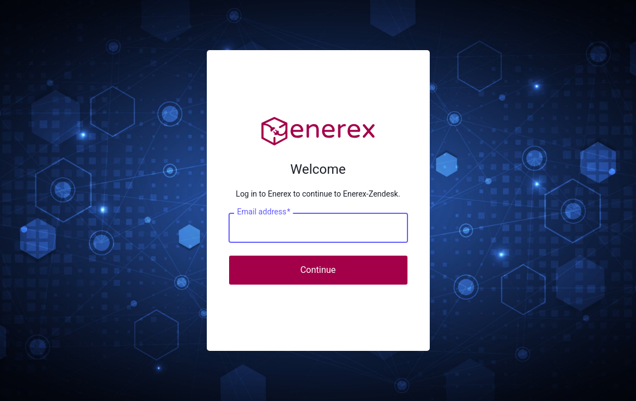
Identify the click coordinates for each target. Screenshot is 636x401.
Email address (263, 211)
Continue (318, 270)
